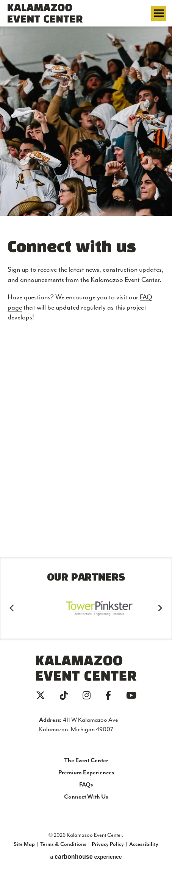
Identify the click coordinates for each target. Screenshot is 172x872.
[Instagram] (87, 695)
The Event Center (86, 760)
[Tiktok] (64, 695)
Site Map (24, 844)
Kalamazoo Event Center (53, 13)
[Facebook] (108, 695)
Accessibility (143, 844)
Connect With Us (86, 796)
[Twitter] (40, 695)
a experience (86, 856)
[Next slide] (160, 608)
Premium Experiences (86, 772)
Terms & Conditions (63, 844)
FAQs (86, 784)
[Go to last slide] (12, 608)
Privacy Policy (108, 844)
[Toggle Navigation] (158, 13)
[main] (86, 280)
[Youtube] (131, 695)
